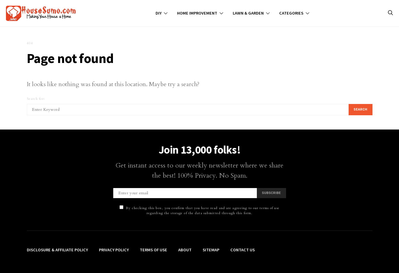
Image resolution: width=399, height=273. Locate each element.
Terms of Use (153, 250)
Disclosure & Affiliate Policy (57, 250)
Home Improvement (197, 13)
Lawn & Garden (248, 13)
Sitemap (211, 250)
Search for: (36, 99)
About (185, 250)
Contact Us (242, 250)
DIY (159, 13)
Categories (291, 13)
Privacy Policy (114, 250)
